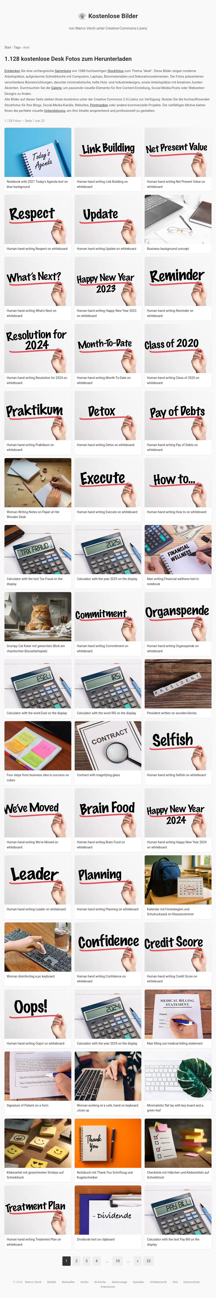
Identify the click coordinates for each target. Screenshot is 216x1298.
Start (7, 47)
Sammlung (63, 71)
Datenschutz (192, 1282)
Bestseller (68, 1282)
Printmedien (99, 105)
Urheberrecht (158, 1282)
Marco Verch (33, 1282)
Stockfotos (115, 71)
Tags (17, 47)
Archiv (84, 1282)
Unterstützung (54, 111)
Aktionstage (119, 1282)
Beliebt (51, 1282)
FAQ (175, 1282)
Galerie (56, 88)
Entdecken (12, 71)
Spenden (138, 1282)
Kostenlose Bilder (108, 16)
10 (118, 1261)
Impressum (108, 1286)
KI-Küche (100, 1282)
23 (148, 1261)
